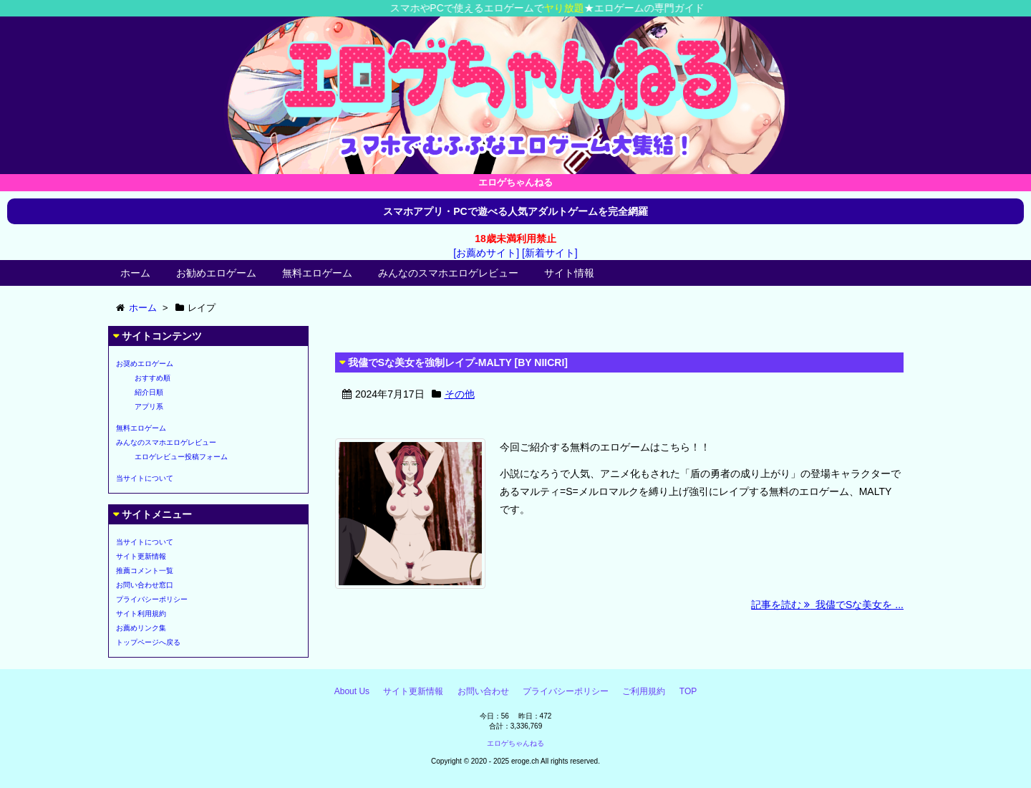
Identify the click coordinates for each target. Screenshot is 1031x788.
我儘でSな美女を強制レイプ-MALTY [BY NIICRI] (458, 362)
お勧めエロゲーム (216, 273)
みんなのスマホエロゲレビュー (448, 273)
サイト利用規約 (141, 614)
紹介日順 (149, 392)
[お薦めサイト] (486, 253)
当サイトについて (144, 478)
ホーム (135, 273)
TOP (688, 691)
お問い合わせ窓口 (144, 585)
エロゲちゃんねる (515, 743)
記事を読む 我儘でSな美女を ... (827, 604)
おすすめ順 (152, 378)
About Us (351, 691)
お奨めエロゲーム (144, 363)
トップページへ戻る (148, 642)
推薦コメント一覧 (144, 571)
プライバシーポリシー (152, 599)
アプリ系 (149, 406)
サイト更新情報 (141, 556)
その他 (460, 394)
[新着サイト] (550, 253)
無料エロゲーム (317, 273)
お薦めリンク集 (141, 628)
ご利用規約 (643, 691)
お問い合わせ (483, 691)
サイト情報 (569, 273)
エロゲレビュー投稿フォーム (181, 457)
